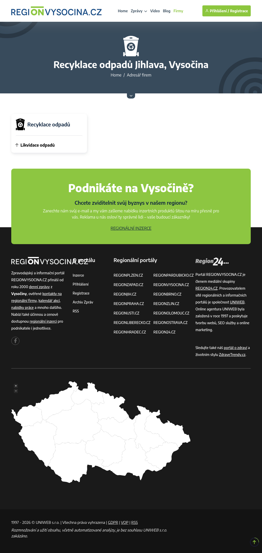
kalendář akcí (49, 300)
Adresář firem (139, 75)
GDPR (113, 522)
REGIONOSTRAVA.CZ (170, 322)
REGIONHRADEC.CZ (130, 332)
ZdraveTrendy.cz (232, 354)
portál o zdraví (235, 347)
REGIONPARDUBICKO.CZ (173, 275)
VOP (125, 522)
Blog (166, 11)
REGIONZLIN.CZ (166, 303)
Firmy (178, 11)
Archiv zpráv (83, 302)
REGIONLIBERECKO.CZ (132, 322)
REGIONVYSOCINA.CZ (171, 285)
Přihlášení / (217, 11)
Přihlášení (81, 284)
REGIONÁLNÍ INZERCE (131, 228)
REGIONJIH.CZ (125, 294)
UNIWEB (237, 302)
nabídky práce (22, 307)
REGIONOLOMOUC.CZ (171, 313)
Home (123, 11)
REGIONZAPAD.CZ (128, 285)
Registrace (239, 11)
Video (155, 11)
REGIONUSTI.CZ (126, 313)
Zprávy (139, 11)
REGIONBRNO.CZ (167, 294)
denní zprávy (39, 287)
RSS (76, 311)
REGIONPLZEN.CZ (128, 275)
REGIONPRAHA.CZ (129, 303)
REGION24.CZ (164, 332)
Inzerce (78, 275)
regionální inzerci (43, 321)
